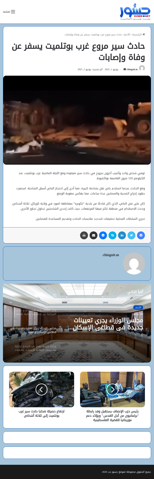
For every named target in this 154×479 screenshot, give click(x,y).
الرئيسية (138, 34)
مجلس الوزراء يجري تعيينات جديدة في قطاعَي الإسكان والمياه (108, 324)
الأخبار (127, 34)
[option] (77, 323)
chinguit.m (132, 69)
